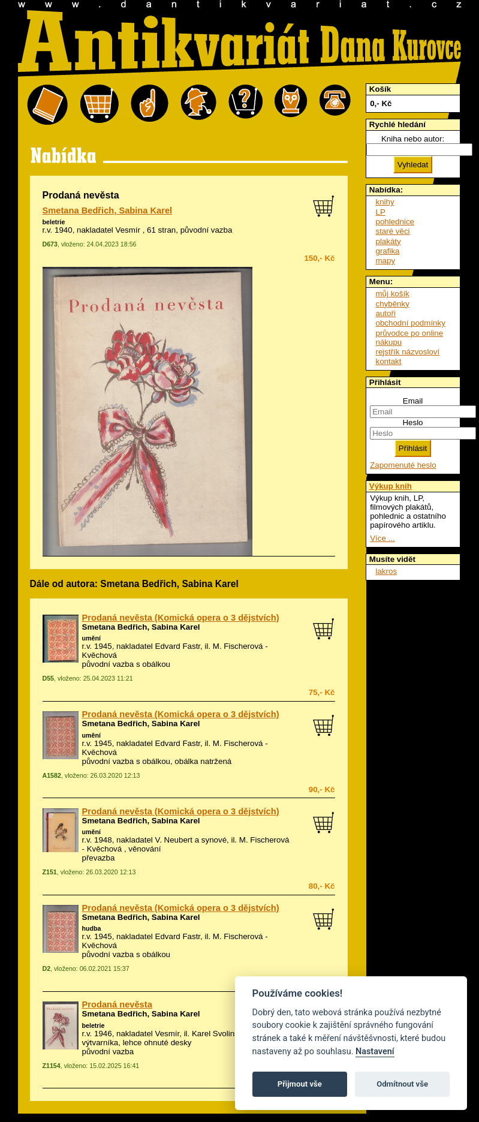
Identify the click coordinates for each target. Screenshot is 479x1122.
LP (380, 211)
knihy (385, 201)
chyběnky (392, 303)
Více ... (382, 538)
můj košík (392, 293)
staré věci (393, 231)
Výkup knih (390, 486)
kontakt (389, 361)
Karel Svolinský (219, 1033)
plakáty (388, 241)
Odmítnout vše (402, 1083)
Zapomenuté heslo (403, 465)
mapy (386, 260)
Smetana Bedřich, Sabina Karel (108, 210)
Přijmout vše (300, 1083)
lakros (386, 571)
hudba (91, 928)
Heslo (412, 422)
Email (413, 400)
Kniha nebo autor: (412, 138)
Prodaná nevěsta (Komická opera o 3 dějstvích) (180, 617)
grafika (388, 250)
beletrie (54, 221)
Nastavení (375, 1051)
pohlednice (395, 221)
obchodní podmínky (410, 322)
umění (91, 638)
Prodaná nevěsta (117, 1004)
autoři (386, 313)
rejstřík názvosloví (408, 351)
